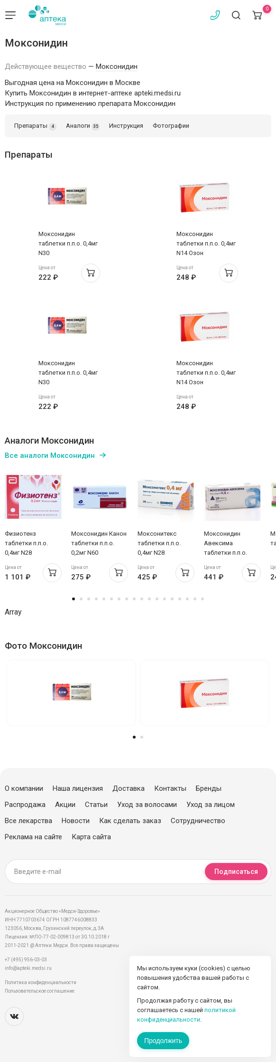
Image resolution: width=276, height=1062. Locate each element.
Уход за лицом (210, 804)
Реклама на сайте (33, 837)
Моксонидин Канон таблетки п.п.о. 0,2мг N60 (99, 543)
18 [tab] (202, 598)
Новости (76, 820)
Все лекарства (28, 820)
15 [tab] (179, 598)
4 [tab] (96, 598)
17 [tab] (194, 598)
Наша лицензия (78, 788)
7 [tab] (119, 598)
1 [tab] (73, 598)
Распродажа (25, 804)
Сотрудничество (198, 820)
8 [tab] (126, 598)
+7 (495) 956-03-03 (26, 959)
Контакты (170, 788)
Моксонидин (117, 66)
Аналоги (83, 126)
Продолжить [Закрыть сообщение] (163, 1040)
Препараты (35, 126)
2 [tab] (81, 598)
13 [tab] (164, 598)
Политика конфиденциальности (40, 982)
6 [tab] (111, 598)
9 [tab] (134, 598)
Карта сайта (91, 837)
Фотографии (171, 125)
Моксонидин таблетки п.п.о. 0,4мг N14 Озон (206, 243)
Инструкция (126, 125)
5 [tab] (103, 598)
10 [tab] (141, 598)
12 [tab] (157, 598)
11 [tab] (149, 598)
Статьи (96, 804)
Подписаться (236, 871)
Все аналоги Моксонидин (50, 455)
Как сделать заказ (130, 820)
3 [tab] (88, 598)
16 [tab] (187, 598)
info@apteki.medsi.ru (28, 968)
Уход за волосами (147, 804)
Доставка (128, 788)
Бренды (208, 788)
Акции (65, 804)
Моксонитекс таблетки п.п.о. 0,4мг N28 (159, 543)
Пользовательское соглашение (39, 991)
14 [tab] (172, 598)
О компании (24, 788)
